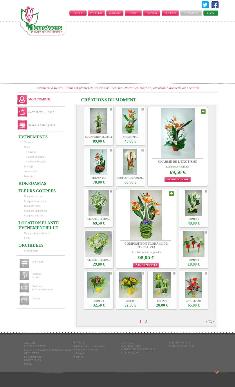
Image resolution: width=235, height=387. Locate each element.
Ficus (27, 237)
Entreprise (77, 356)
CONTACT (127, 342)
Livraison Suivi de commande (42, 288)
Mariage (28, 166)
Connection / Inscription (85, 349)
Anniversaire (31, 171)
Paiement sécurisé (37, 275)
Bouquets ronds (32, 205)
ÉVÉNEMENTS (96, 13)
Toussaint (29, 142)
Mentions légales (182, 346)
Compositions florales (35, 201)
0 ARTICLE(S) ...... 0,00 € (41, 112)
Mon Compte (39, 99)
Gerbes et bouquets (36, 161)
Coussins (31, 151)
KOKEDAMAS (115, 13)
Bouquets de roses (33, 196)
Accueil (78, 13)
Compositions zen (33, 215)
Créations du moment (35, 210)
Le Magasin (38, 261)
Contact (36, 298)
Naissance (29, 176)
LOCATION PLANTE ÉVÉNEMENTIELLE (153, 14)
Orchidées (170, 13)
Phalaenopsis (31, 250)
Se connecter (191, 13)
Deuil (27, 147)
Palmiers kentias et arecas (37, 233)
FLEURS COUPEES (133, 14)
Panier (210, 13)
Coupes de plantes (35, 156)
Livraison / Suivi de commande (89, 346)
